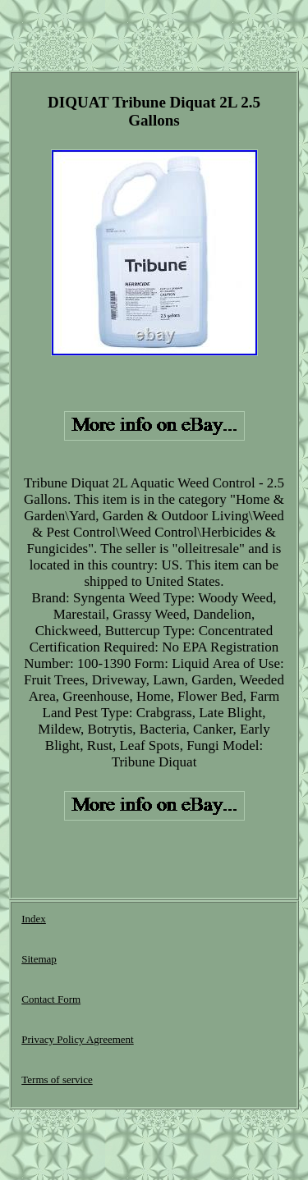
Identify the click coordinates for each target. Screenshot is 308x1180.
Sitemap (39, 959)
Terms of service (56, 1079)
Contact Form (50, 999)
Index (33, 918)
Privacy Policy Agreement (77, 1039)
